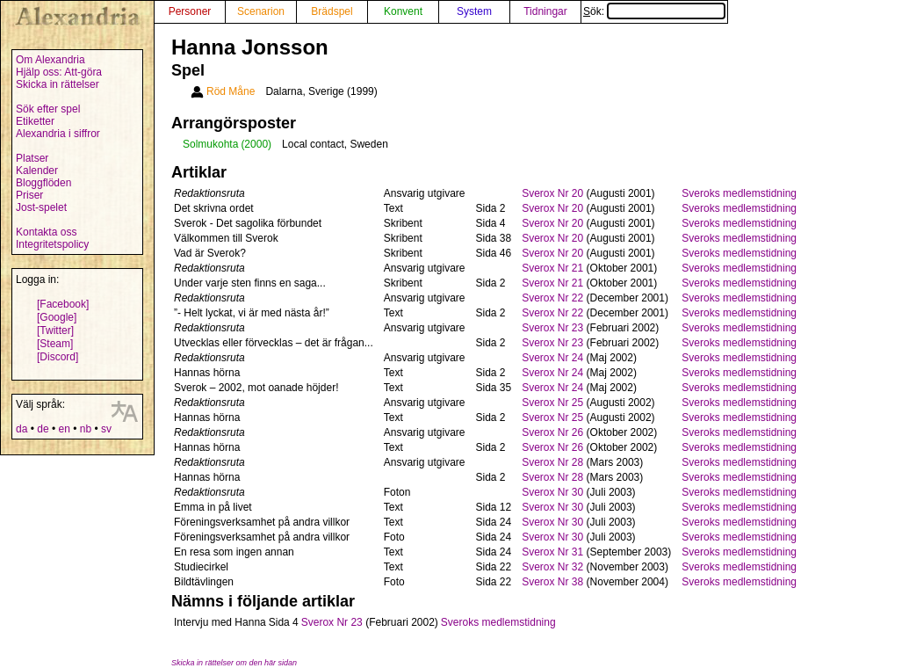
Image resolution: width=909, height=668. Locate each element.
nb (85, 429)
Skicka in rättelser (57, 84)
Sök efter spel (48, 109)
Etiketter (35, 121)
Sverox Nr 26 (552, 432)
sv (106, 429)
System (474, 11)
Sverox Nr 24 (552, 358)
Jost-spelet (41, 207)
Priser (29, 195)
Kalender (37, 170)
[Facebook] (63, 304)
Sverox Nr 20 (552, 193)
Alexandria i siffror (58, 133)
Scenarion (261, 11)
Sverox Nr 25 (552, 402)
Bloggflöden (43, 183)
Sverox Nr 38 (552, 582)
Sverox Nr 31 (552, 552)
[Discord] (57, 357)
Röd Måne (230, 91)
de (42, 429)
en (63, 429)
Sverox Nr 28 (552, 462)
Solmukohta (210, 144)
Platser (32, 158)
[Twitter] (55, 330)
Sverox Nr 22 (552, 298)
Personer (190, 11)
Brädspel (331, 11)
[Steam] (55, 344)
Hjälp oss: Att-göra (59, 72)
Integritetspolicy (52, 244)
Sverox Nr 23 (552, 328)
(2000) (256, 144)
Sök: (654, 11)
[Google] (56, 317)
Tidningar (545, 11)
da (21, 429)
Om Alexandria (50, 60)
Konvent (403, 11)
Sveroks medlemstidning (739, 193)
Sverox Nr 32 (552, 567)
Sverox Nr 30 (552, 492)
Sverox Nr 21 (552, 268)
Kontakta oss (46, 232)
